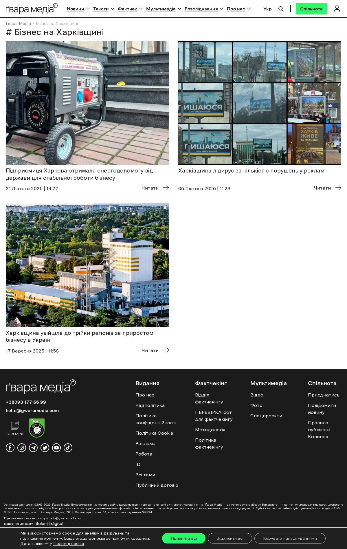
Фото (256, 405)
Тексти (101, 8)
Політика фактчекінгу (209, 443)
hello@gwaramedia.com (32, 410)
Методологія (210, 429)
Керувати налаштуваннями (290, 538)
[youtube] (56, 447)
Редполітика (150, 405)
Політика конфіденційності (155, 419)
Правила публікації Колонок (319, 429)
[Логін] (337, 8)
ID (137, 464)
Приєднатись (323, 394)
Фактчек (127, 8)
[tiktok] (68, 447)
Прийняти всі (184, 538)
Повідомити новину (322, 408)
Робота (143, 453)
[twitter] (45, 447)
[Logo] (32, 8)
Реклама (145, 443)
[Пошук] (281, 8)
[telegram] (33, 447)
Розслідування (201, 8)
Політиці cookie (68, 543)
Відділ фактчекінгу (209, 398)
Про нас (236, 8)
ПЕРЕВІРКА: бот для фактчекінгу (214, 415)
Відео (256, 394)
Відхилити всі (229, 538)
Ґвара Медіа (18, 23)
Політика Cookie (154, 433)
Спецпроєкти (266, 415)
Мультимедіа (161, 8)
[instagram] (21, 447)
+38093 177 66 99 (26, 402)
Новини (75, 8)
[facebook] (10, 447)
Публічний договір (156, 485)
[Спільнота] (311, 8)
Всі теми (145, 474)
